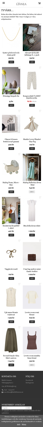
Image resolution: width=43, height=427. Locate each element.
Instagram (30, 383)
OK (29, 408)
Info (32, 192)
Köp (11, 62)
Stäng (24, 424)
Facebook (29, 380)
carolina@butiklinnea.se (13, 392)
